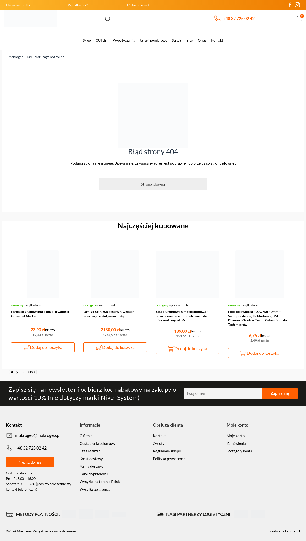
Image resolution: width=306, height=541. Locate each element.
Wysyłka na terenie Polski (100, 481)
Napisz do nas (29, 462)
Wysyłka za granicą (95, 489)
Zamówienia (236, 443)
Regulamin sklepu (167, 451)
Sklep (87, 40)
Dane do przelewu (94, 474)
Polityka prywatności (169, 458)
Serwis (177, 40)
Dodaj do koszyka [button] (46, 347)
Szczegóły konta (239, 451)
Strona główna (153, 184)
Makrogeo (15, 57)
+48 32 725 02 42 (234, 18)
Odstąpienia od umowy (97, 443)
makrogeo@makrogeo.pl (33, 435)
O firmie (86, 436)
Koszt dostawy (91, 458)
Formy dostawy (92, 466)
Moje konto (236, 436)
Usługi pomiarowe (153, 40)
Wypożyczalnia (124, 40)
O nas (202, 40)
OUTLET (102, 40)
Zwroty (158, 443)
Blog (189, 40)
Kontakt (217, 40)
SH (292, 531)
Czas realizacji (91, 451)
